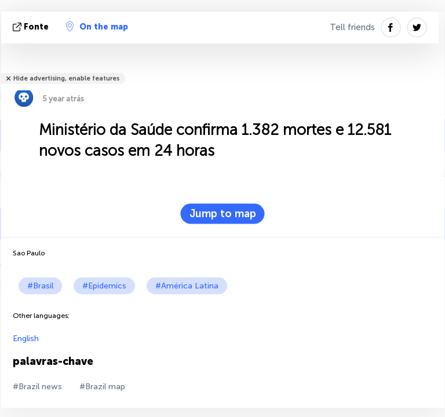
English (26, 338)
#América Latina (186, 286)
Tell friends (352, 27)
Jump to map (222, 213)
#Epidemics (104, 286)
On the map (97, 26)
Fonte (32, 27)
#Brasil (40, 286)
